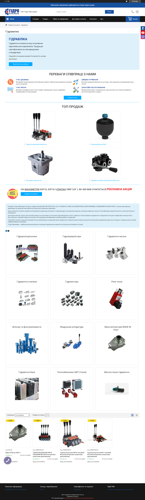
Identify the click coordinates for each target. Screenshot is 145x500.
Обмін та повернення (60, 19)
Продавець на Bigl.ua (72, 496)
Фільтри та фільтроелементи (26, 327)
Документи (77, 489)
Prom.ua (81, 494)
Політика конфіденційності (86, 498)
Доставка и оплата (79, 19)
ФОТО (42, 489)
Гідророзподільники (27, 236)
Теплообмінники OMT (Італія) (72, 372)
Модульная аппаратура (71, 327)
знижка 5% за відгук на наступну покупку (120, 489)
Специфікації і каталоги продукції (15, 489)
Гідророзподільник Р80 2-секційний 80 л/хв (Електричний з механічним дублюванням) (99, 454)
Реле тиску (116, 281)
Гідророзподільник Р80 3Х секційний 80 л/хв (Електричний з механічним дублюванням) (72, 454)
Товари (45, 19)
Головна (36, 19)
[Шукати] (109, 12)
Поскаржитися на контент (71, 498)
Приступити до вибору (21, 64)
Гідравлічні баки (27, 372)
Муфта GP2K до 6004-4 (13, 452)
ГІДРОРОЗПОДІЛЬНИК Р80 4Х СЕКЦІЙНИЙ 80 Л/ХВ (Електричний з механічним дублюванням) (44, 454)
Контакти (93, 19)
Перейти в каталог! (31, 194)
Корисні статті (72, 98)
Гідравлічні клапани (27, 281)
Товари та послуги (14, 25)
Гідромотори (71, 281)
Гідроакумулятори (72, 236)
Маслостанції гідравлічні (116, 372)
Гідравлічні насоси (116, 236)
